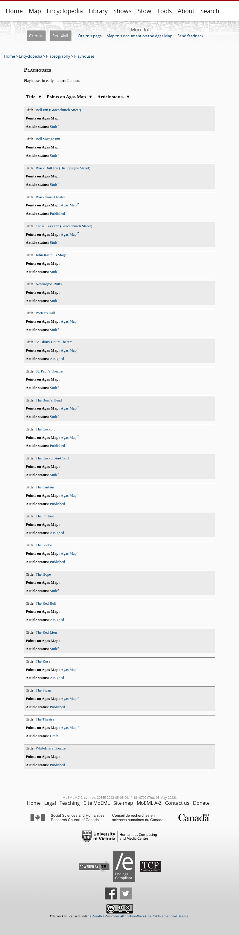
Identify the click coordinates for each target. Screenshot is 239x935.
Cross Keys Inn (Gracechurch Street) (64, 226)
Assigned (57, 359)
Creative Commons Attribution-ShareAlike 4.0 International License (140, 916)
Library (98, 11)
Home (14, 11)
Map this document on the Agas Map (139, 36)
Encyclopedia (65, 11)
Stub (53, 127)
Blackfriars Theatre (50, 197)
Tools (164, 11)
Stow (144, 11)
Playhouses (84, 56)
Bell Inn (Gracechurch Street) (58, 110)
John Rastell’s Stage (51, 255)
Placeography (58, 56)
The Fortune (45, 516)
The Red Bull (46, 603)
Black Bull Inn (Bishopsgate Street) (63, 168)
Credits (36, 36)
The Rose (43, 661)
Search (209, 11)
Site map (123, 803)
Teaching (70, 803)
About (186, 11)
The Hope (43, 574)
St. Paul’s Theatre (49, 371)
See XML (60, 36)
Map (35, 11)
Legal (50, 803)
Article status (113, 96)
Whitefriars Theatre (51, 748)
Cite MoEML (96, 803)
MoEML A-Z (149, 803)
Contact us (177, 803)
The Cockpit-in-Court (52, 458)
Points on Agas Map (70, 96)
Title (34, 96)
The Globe (44, 545)
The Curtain (45, 487)
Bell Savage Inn (48, 139)
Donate (201, 803)
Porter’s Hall (45, 313)
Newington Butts (49, 284)
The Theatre (45, 719)
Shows (122, 11)
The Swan (43, 690)
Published (57, 213)
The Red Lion (46, 632)
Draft (54, 736)
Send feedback (190, 36)
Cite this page (90, 36)
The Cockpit (45, 429)
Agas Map (69, 205)
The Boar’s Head (49, 400)
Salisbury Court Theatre (54, 342)
